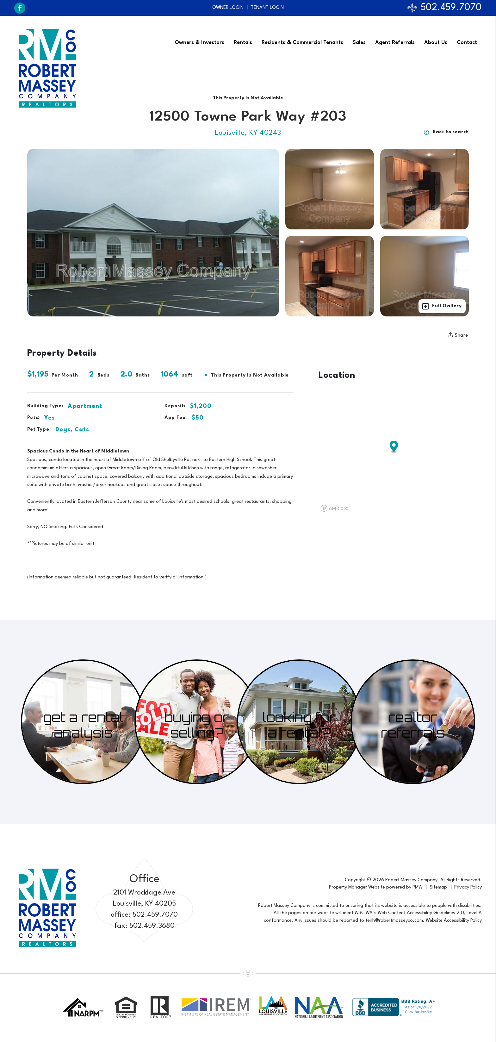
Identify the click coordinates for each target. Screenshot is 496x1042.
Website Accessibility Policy (454, 920)
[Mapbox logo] (334, 508)
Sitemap (438, 887)
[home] (47, 68)
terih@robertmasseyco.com (394, 920)
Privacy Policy (468, 887)
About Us (435, 42)
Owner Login (228, 7)
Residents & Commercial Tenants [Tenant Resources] (302, 42)
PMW (417, 887)
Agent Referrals (395, 42)
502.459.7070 (451, 7)
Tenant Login (267, 7)
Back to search (446, 132)
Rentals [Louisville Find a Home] (243, 42)
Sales (359, 42)
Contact (467, 42)
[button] (19, 8)
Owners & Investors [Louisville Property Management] (199, 42)
